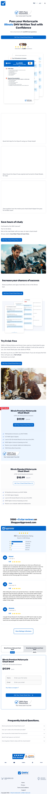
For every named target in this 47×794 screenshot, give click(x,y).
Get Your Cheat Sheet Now (23, 36)
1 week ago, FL (12, 609)
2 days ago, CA (12, 584)
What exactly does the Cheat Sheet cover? (13, 725)
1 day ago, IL (12, 557)
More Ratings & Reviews (23, 630)
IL (36, 2)
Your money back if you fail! (23, 15)
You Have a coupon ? (12, 686)
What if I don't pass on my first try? (11, 736)
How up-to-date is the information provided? (13, 728)
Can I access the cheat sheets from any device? (14, 732)
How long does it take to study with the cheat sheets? (16, 740)
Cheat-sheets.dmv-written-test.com (20, 791)
